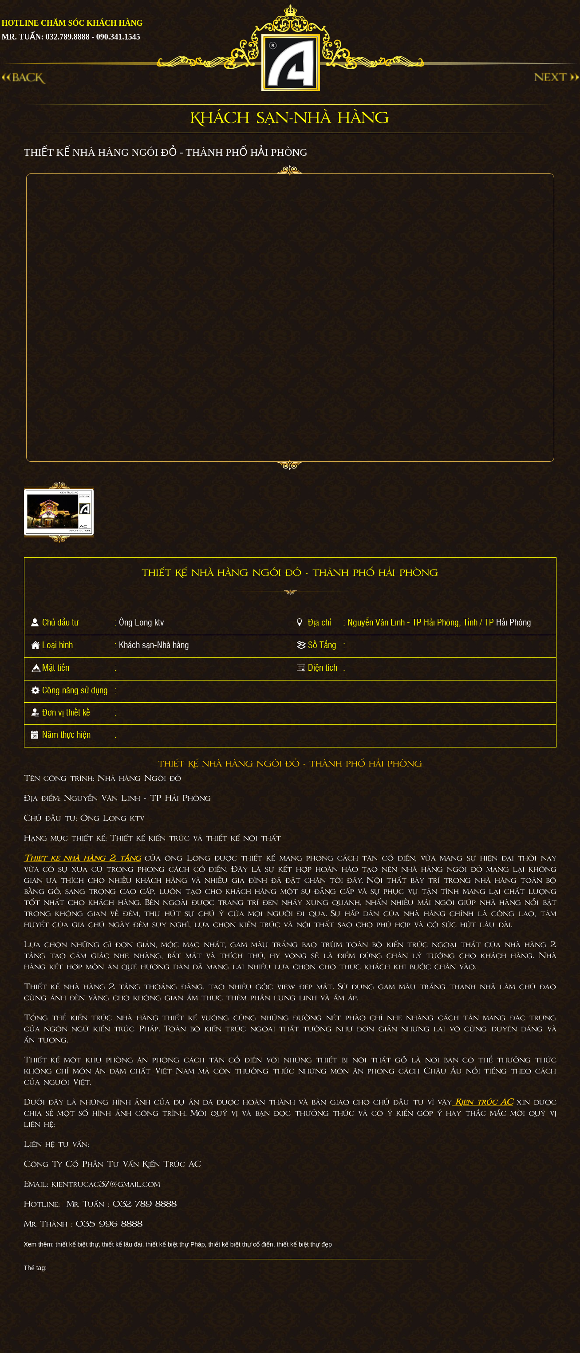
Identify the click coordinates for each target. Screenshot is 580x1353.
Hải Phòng (513, 622)
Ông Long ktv (141, 622)
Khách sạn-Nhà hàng (154, 644)
